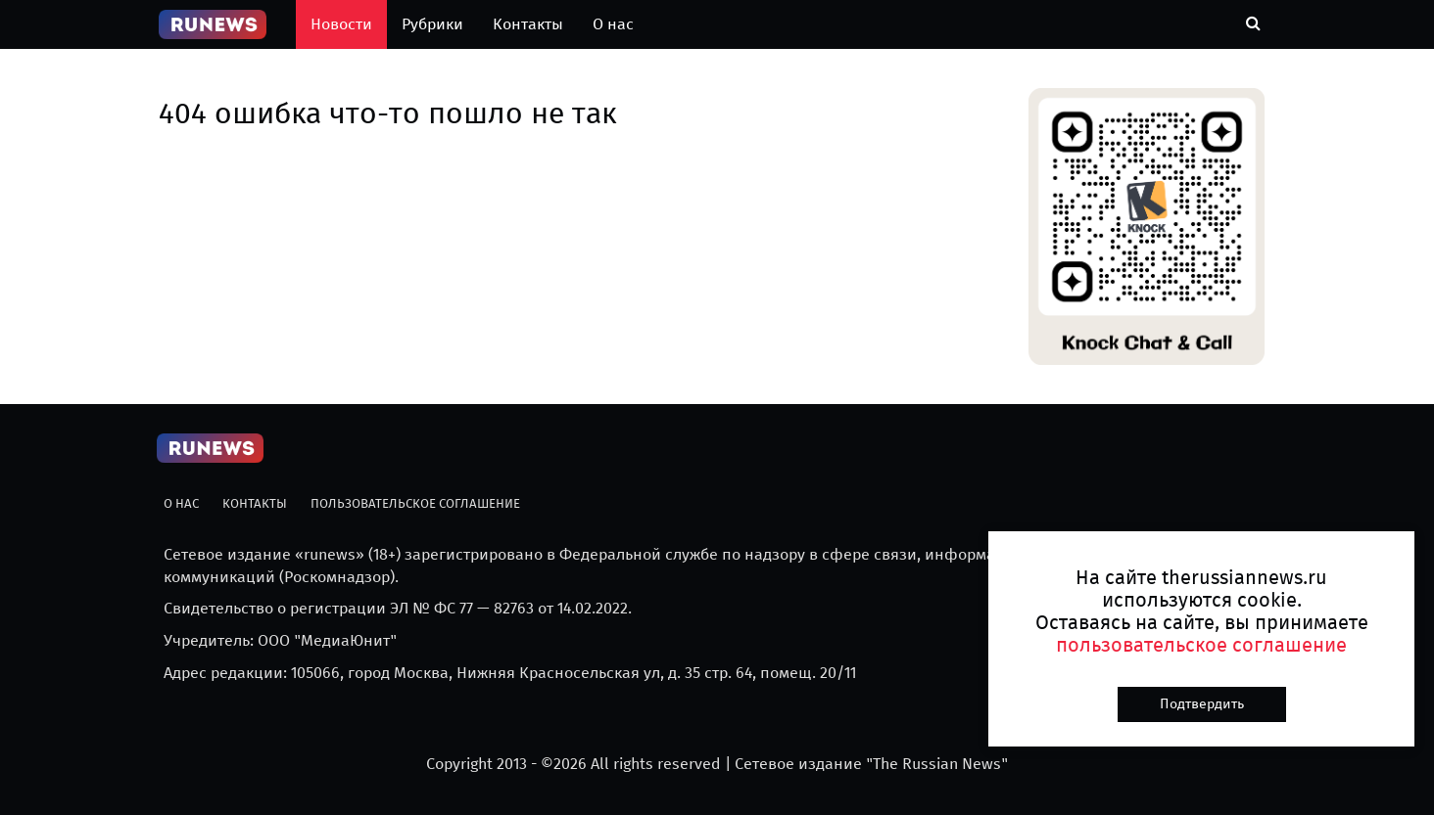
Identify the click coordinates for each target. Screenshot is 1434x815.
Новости (341, 24)
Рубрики (432, 24)
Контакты (528, 24)
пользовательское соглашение (1201, 645)
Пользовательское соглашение (415, 503)
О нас (613, 24)
